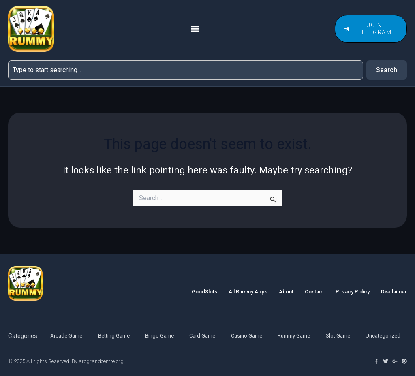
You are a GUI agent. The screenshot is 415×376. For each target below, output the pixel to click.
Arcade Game (66, 336)
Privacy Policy (353, 291)
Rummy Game (294, 336)
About (286, 291)
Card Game (202, 336)
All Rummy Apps (248, 291)
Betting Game (114, 336)
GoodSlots (205, 291)
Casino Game (246, 336)
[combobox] (185, 70)
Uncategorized (383, 336)
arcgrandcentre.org (101, 361)
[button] (195, 29)
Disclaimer (394, 291)
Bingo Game (159, 336)
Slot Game (338, 336)
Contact (314, 291)
